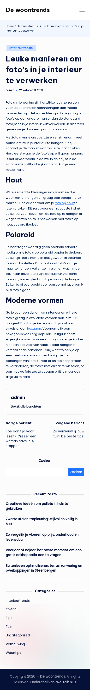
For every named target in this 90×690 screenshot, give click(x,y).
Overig (11, 609)
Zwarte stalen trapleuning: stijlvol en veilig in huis (42, 521)
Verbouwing (15, 644)
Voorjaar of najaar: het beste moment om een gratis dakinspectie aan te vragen (44, 552)
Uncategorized (18, 635)
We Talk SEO (66, 682)
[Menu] (81, 10)
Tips (9, 618)
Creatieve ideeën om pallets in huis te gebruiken (37, 506)
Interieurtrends (21, 48)
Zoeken (45, 460)
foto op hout (64, 203)
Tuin (9, 626)
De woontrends (28, 9)
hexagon (34, 328)
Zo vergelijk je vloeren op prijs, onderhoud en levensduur (42, 537)
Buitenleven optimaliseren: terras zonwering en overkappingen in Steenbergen (44, 568)
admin (18, 397)
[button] (26, 406)
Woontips (13, 653)
